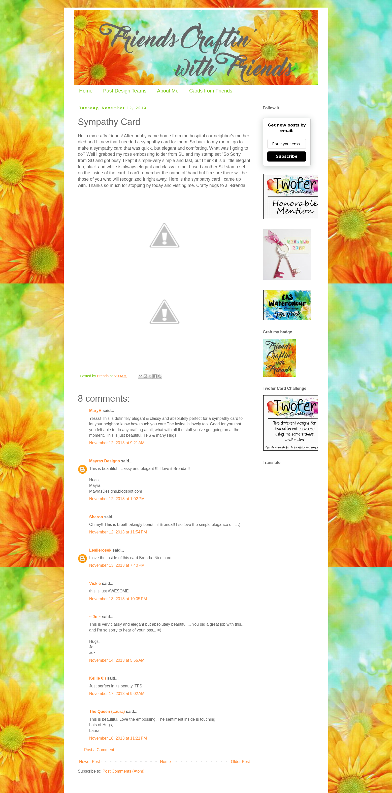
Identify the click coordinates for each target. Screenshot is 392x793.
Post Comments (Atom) (123, 771)
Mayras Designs (104, 461)
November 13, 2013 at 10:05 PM (118, 599)
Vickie (95, 583)
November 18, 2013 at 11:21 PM (118, 738)
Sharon (96, 517)
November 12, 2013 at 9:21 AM (116, 443)
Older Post (240, 761)
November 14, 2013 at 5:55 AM (116, 660)
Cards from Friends (210, 90)
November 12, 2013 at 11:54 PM (118, 532)
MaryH (95, 410)
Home (85, 90)
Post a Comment (99, 750)
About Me (168, 90)
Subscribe (287, 156)
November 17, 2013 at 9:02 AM (116, 693)
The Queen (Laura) (107, 711)
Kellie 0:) (97, 678)
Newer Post (89, 761)
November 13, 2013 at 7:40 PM (117, 565)
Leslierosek (100, 550)
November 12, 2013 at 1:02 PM (117, 499)
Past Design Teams (124, 90)
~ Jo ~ (95, 617)
